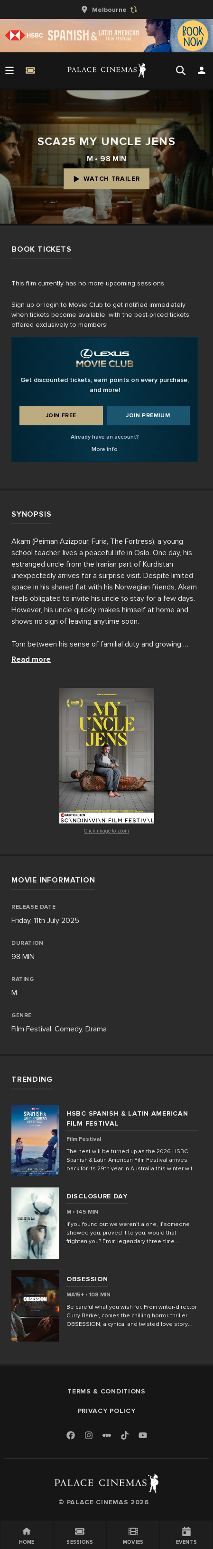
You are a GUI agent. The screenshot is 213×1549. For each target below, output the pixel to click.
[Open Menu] (9, 70)
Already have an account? (105, 437)
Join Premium (148, 415)
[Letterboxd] (106, 1435)
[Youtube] (143, 1436)
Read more (31, 659)
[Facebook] (70, 1436)
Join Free (61, 415)
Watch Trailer (106, 179)
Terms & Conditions (106, 1391)
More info (105, 449)
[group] (106, 9)
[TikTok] (124, 1435)
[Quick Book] (30, 70)
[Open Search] (180, 70)
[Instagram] (88, 1436)
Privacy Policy (107, 1411)
